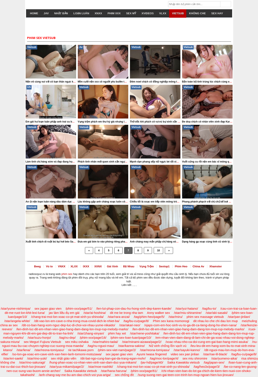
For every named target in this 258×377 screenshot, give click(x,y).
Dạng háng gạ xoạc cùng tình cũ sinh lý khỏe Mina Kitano (216, 241)
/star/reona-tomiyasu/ (49, 350)
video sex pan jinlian (185, 354)
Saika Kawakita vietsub (183, 362)
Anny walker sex (158, 312)
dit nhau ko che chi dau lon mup (215, 321)
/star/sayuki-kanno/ (187, 350)
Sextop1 (164, 266)
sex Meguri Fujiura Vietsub (42, 342)
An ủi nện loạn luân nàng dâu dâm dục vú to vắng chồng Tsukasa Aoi (67, 201)
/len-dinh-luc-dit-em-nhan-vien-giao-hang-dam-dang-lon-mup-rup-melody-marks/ (72, 329)
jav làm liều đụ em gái (64, 312)
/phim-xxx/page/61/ (144, 371)
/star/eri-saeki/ (13, 358)
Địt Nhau (128, 266)
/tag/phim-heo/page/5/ (149, 316)
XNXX (98, 13)
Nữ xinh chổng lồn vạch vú (168, 346)
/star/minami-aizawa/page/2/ (141, 342)
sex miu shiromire (195, 358)
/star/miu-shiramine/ (188, 312)
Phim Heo (181, 266)
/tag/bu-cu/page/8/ (136, 321)
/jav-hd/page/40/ (151, 362)
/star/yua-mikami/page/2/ (66, 366)
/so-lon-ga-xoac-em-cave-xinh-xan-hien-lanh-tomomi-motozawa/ (57, 354)
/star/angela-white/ (17, 321)
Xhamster (215, 266)
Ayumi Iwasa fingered (151, 354)
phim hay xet (117, 333)
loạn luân (81, 13)
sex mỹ (131, 13)
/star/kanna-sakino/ (131, 346)
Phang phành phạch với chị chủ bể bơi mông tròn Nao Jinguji (218, 201)
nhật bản (61, 13)
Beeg (37, 266)
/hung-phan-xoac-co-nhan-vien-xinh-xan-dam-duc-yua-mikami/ (92, 362)
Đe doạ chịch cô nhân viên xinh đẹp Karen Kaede (211, 121)
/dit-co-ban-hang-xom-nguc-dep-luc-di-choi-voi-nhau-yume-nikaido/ (68, 325)
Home (34, 13)
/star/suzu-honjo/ (39, 337)
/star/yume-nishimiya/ (15, 308)
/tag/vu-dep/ (67, 337)
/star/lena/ (23, 350)
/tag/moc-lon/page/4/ (164, 358)
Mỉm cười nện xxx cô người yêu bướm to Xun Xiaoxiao (110, 81)
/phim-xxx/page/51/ (79, 308)
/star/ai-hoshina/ (94, 312)
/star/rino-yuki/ (37, 358)
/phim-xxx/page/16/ (93, 337)
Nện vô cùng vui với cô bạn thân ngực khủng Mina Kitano (60, 81)
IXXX (86, 266)
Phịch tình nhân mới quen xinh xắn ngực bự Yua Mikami (111, 161)
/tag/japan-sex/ (214, 362)
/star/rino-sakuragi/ (32, 362)
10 (158, 250)
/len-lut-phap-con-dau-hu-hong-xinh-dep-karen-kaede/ (134, 308)
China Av (198, 266)
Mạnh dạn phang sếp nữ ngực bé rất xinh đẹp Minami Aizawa (166, 161)
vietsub (178, 13)
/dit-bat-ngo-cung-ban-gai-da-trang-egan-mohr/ (113, 358)
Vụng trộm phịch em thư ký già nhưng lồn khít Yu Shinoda (112, 121)
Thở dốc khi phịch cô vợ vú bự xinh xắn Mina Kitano (161, 121)
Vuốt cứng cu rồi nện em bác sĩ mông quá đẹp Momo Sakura (218, 161)
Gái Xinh (112, 266)
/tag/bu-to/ (209, 308)
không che (197, 13)
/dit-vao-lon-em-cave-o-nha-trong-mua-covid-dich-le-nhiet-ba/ (76, 321)
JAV (46, 13)
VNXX (61, 266)
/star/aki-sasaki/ (217, 312)
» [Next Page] (169, 250)
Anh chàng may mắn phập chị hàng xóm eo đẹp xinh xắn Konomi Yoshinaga (176, 241)
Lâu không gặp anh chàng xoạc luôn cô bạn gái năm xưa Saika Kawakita (121, 201)
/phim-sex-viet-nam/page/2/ (117, 350)
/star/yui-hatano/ (186, 308)
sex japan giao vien (47, 308)
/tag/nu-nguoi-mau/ (101, 346)
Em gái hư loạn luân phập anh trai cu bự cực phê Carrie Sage (62, 121)
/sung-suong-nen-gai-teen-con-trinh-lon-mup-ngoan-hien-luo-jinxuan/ (186, 375)
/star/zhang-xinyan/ (90, 333)
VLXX (162, 13)
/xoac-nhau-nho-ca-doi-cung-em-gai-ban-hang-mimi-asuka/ (206, 342)
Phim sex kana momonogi (171, 321)
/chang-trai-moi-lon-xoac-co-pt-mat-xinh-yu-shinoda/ (67, 316)
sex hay (217, 13)
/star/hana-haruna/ (114, 371)
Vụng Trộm (146, 266)
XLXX (74, 266)
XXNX (98, 266)
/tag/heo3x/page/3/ (207, 366)
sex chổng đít (124, 375)
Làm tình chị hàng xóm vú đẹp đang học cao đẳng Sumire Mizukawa (66, 161)
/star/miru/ (176, 316)
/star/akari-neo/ (129, 325)
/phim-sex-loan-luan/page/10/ (130, 337)
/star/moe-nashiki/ (100, 366)
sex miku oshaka (77, 342)
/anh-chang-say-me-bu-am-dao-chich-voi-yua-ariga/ (75, 375)
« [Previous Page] (89, 250)
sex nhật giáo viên (63, 358)
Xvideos (148, 13)
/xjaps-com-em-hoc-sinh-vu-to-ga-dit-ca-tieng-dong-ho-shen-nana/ (190, 325)
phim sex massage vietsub (205, 316)
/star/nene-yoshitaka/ (144, 333)
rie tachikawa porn (81, 350)
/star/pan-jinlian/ (239, 316)
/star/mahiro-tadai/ (105, 342)
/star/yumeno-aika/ (224, 358)
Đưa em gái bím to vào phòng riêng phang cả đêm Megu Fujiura (116, 241)
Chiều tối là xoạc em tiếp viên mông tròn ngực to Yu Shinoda (166, 201)
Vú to (49, 266)
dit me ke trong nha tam (126, 312)
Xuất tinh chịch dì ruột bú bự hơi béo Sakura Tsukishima (59, 241)
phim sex (66, 274)
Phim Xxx (114, 13)
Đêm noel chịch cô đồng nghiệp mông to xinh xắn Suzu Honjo (167, 81)
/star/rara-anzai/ (119, 316)
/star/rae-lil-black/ (215, 354)
